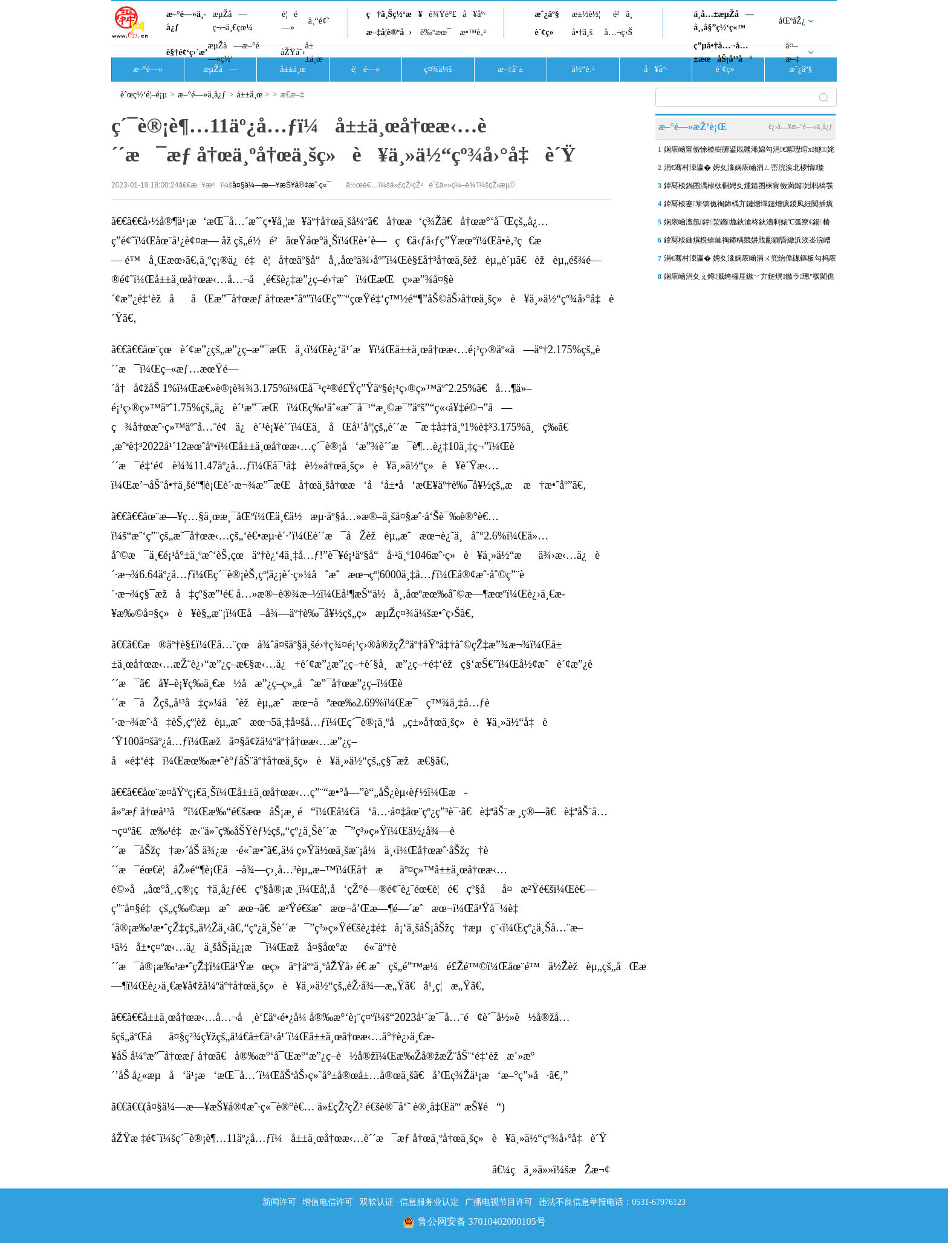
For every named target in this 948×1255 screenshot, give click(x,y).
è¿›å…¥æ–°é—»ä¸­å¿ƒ (800, 126)
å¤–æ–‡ (792, 52)
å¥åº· (474, 14)
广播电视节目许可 (499, 1202)
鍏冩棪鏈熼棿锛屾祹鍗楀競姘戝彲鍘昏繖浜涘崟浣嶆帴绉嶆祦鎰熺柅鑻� (747, 242)
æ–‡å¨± (511, 69)
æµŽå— (220, 69)
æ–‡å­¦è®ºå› (389, 32)
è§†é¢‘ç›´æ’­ (186, 52)
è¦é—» (289, 21)
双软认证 (377, 1202)
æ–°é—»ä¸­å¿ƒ (186, 21)
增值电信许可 (327, 1202)
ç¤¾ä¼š (438, 69)
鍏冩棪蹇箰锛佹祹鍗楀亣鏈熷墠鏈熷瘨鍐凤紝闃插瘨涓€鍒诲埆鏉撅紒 (748, 206)
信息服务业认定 (429, 1202)
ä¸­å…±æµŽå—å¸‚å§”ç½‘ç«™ (723, 21)
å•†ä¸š (582, 32)
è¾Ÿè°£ (442, 14)
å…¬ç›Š (618, 32)
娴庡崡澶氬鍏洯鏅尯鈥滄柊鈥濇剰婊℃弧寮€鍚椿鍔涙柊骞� (747, 224)
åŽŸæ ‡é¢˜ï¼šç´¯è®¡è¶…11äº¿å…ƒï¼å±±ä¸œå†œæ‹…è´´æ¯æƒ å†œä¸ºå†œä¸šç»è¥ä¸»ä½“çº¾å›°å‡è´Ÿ (359, 1138)
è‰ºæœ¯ (435, 32)
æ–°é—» (148, 69)
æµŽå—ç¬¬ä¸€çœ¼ (232, 21)
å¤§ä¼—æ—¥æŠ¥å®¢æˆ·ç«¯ (281, 185)
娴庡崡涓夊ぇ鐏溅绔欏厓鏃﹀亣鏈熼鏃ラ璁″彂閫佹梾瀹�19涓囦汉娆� (749, 278)
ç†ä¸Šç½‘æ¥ (394, 14)
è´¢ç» (547, 32)
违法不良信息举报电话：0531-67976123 (612, 1202)
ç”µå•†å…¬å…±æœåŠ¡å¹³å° (722, 52)
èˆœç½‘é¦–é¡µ (143, 94)
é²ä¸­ (622, 14)
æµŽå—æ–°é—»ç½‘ (233, 52)
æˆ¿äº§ (546, 14)
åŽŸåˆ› (293, 52)
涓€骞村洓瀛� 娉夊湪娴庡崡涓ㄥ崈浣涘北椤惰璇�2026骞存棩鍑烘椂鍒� (744, 170)
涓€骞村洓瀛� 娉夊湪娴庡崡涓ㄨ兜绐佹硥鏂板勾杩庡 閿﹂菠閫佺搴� (750, 260)
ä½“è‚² (582, 69)
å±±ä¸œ (313, 52)
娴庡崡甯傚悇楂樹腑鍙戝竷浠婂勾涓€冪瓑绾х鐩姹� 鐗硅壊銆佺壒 (749, 151)
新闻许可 (279, 1202)
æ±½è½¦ (586, 14)
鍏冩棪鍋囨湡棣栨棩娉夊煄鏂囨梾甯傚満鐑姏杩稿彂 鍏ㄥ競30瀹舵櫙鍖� (748, 188)
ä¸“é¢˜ (319, 20)
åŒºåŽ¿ (792, 20)
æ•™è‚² (472, 32)
